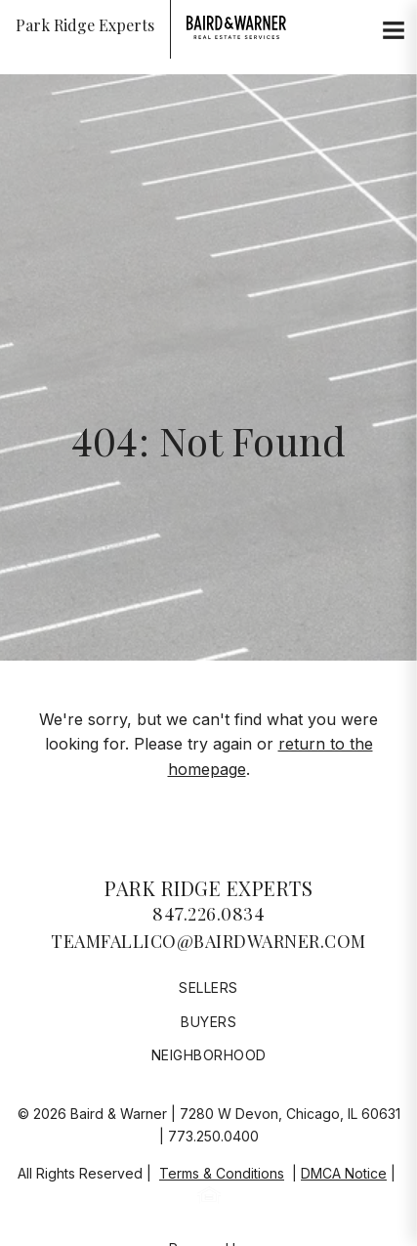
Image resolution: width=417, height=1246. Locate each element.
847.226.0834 (208, 913)
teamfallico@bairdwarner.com (208, 941)
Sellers (208, 987)
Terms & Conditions (221, 1173)
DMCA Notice (344, 1173)
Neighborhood (209, 1055)
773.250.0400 (213, 1136)
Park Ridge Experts (208, 888)
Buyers (208, 1021)
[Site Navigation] (393, 31)
